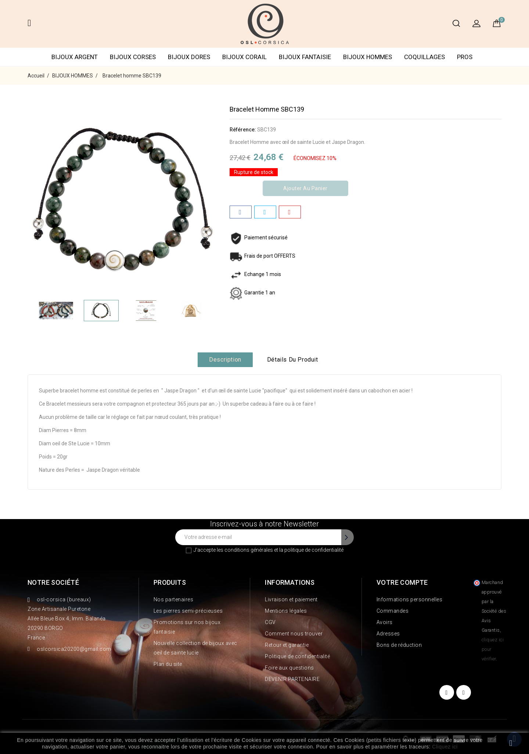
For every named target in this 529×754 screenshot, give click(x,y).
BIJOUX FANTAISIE (305, 57)
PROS (464, 57)
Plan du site (168, 664)
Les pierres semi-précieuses (188, 611)
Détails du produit (292, 359)
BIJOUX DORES (189, 57)
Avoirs (385, 622)
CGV (270, 622)
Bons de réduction (399, 645)
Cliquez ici (444, 747)
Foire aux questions (289, 668)
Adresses (388, 634)
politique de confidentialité (313, 550)
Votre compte (402, 582)
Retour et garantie (287, 645)
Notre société (53, 582)
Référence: (243, 130)
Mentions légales (286, 611)
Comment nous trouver (294, 634)
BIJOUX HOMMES (367, 57)
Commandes (393, 611)
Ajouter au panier (305, 188)
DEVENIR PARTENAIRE (292, 679)
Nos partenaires (174, 599)
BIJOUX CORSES (133, 57)
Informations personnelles (410, 599)
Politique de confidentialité (297, 656)
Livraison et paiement (291, 599)
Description (225, 359)
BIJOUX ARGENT (74, 57)
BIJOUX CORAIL (244, 57)
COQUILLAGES (424, 57)
